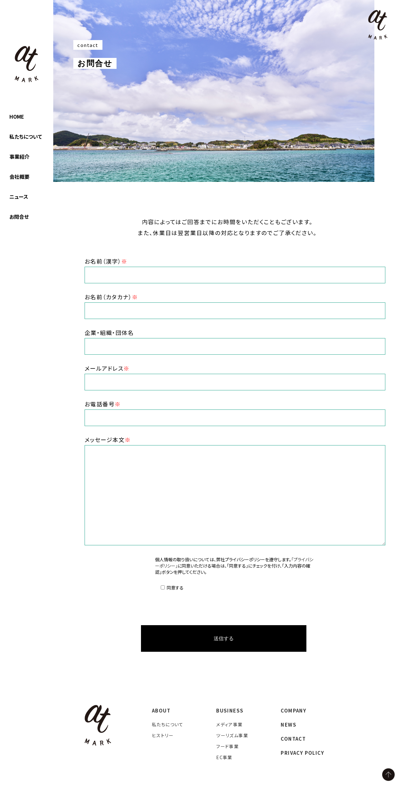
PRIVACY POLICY (302, 753)
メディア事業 (229, 725)
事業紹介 (19, 156)
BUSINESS (229, 711)
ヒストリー (163, 736)
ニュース (18, 196)
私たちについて (25, 136)
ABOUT (161, 711)
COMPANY (293, 711)
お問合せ (19, 216)
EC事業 (224, 758)
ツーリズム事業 (232, 736)
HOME (16, 116)
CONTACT (293, 739)
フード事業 (227, 747)
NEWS (288, 725)
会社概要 (19, 176)
